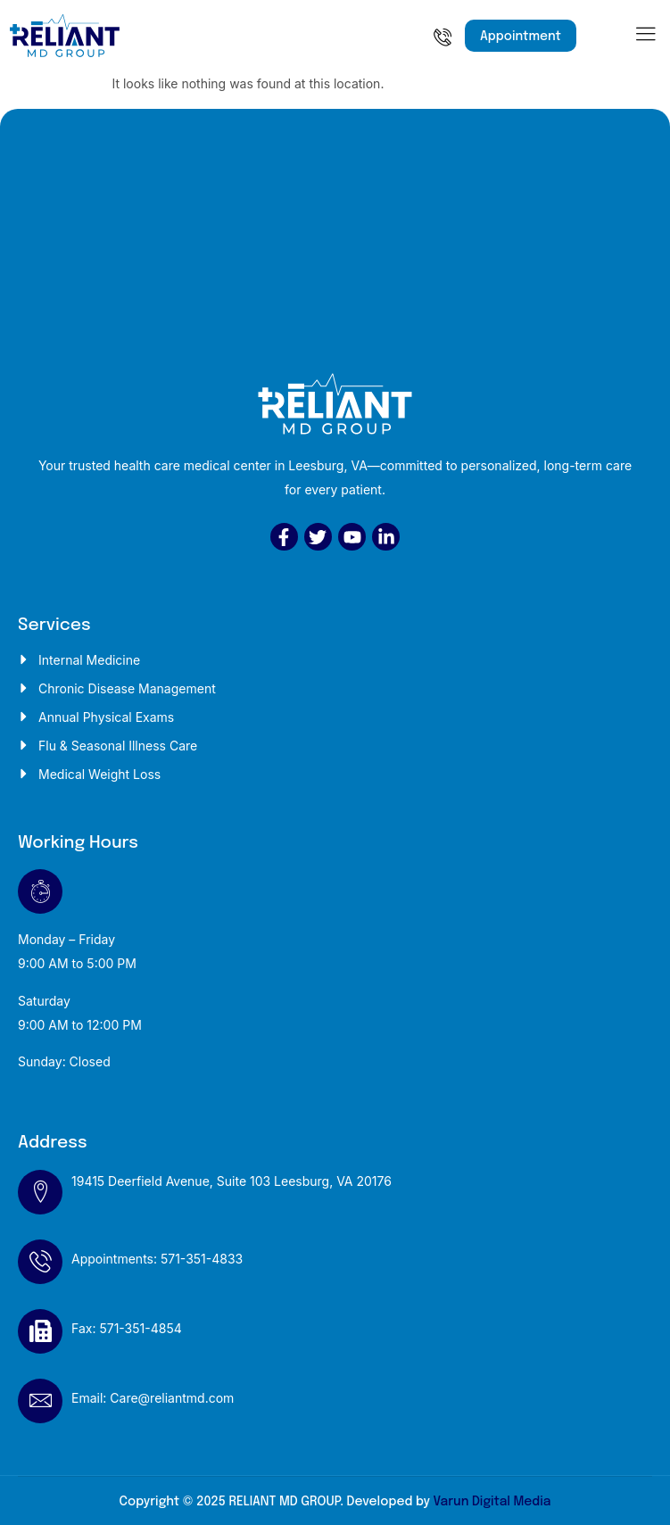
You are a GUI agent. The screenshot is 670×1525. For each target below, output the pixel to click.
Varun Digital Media (491, 1502)
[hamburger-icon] (645, 38)
